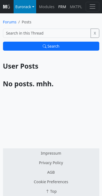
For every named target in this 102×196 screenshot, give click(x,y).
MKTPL (76, 6)
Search (51, 46)
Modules (47, 6)
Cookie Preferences (51, 181)
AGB (51, 172)
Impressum (51, 153)
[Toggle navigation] (92, 6)
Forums (10, 21)
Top (51, 191)
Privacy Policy (51, 162)
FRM (62, 6)
